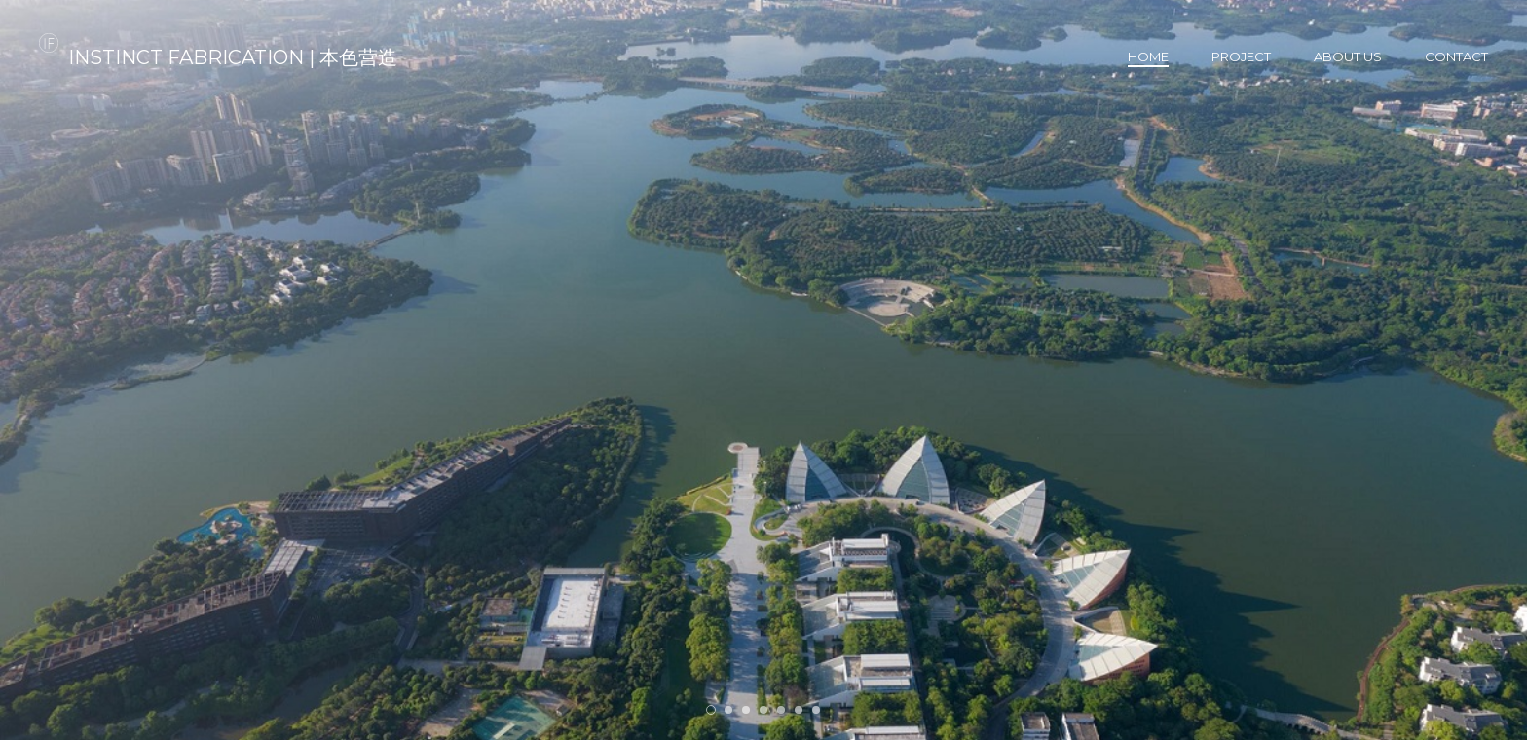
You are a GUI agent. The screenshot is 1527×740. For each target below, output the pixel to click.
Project (1241, 56)
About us (1348, 56)
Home (1148, 56)
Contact (1456, 56)
